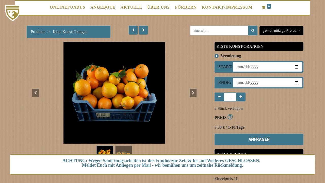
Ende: (223, 82)
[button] (133, 30)
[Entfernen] (219, 97)
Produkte (38, 31)
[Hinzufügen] (241, 97)
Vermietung (231, 56)
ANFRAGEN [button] (259, 139)
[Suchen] (252, 30)
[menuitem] (67, 7)
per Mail (142, 165)
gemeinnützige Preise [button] (280, 30)
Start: (223, 67)
